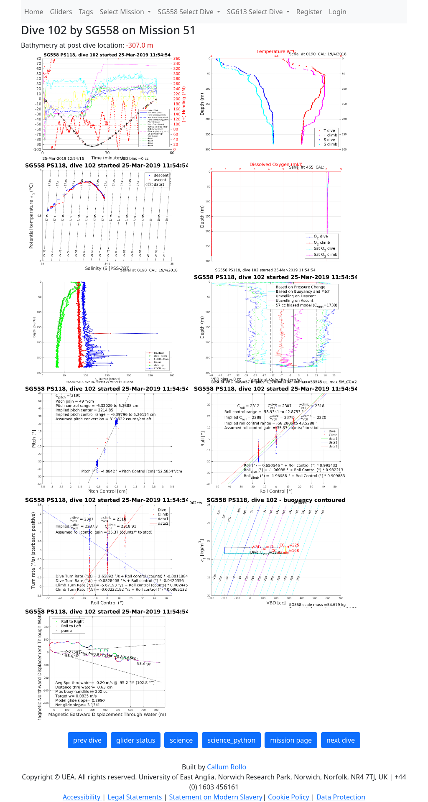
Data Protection (340, 797)
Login (337, 11)
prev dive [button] (87, 740)
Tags (86, 11)
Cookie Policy (289, 797)
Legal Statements (135, 797)
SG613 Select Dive (256, 11)
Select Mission (123, 11)
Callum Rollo (226, 766)
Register (309, 11)
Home (33, 11)
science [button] (181, 740)
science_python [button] (231, 740)
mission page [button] (291, 740)
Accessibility (82, 797)
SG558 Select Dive (186, 11)
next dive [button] (340, 740)
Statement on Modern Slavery (215, 797)
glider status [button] (135, 740)
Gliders (61, 11)
